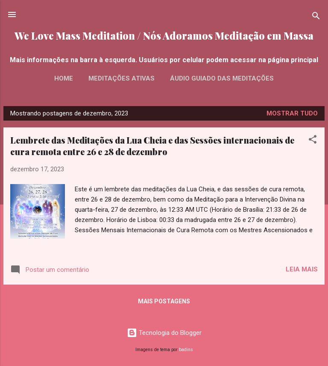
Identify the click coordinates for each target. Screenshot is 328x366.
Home (63, 78)
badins (186, 349)
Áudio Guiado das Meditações (222, 78)
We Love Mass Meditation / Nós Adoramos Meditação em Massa (164, 35)
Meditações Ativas (121, 78)
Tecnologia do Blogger (164, 333)
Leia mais (302, 269)
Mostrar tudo (292, 113)
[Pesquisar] (316, 17)
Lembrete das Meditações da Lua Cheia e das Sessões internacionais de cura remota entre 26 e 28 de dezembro (152, 145)
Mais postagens (164, 301)
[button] (313, 140)
